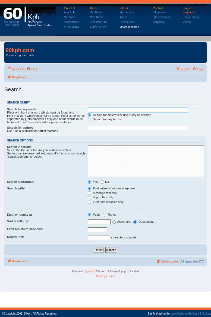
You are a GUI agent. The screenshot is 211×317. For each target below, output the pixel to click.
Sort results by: (18, 221)
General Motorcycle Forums (145, 148)
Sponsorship (71, 22)
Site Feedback (161, 17)
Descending (143, 221)
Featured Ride (98, 22)
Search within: (17, 188)
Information (159, 12)
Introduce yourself (145, 151)
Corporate (159, 22)
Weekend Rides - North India (145, 163)
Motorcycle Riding (145, 155)
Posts (94, 214)
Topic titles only (100, 197)
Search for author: (20, 127)
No (104, 181)
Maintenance (127, 12)
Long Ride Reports (145, 159)
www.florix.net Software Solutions (191, 313)
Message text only (102, 193)
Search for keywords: (22, 109)
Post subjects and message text (111, 188)
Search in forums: (20, 146)
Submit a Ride (98, 26)
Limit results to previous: (25, 229)
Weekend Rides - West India (145, 167)
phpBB (91, 271)
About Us (69, 12)
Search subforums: (20, 181)
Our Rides (96, 12)
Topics (109, 214)
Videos (187, 22)
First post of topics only (106, 201)
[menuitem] (31, 69)
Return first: (15, 236)
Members (69, 17)
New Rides (96, 17)
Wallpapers (189, 12)
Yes (93, 181)
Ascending (121, 221)
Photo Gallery (191, 17)
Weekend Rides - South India (145, 171)
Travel (123, 17)
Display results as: (20, 214)
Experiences (126, 22)
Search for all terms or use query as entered (119, 115)
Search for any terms (104, 119)
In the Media (71, 26)
